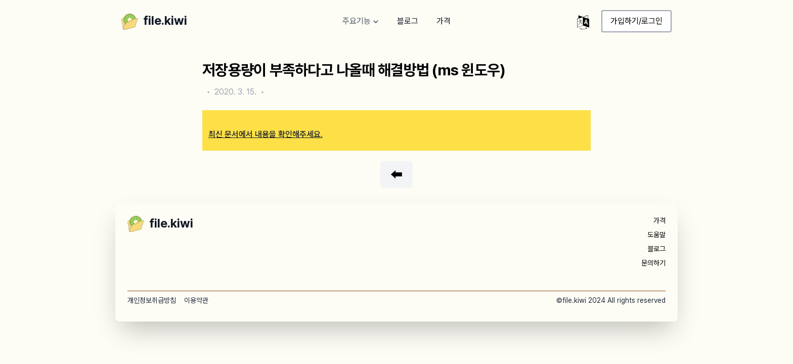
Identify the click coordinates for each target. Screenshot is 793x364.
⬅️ (396, 174)
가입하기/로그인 (636, 21)
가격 (443, 21)
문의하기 (653, 263)
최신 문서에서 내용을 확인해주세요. (265, 134)
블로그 (407, 21)
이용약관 (196, 300)
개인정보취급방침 (151, 300)
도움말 (656, 235)
